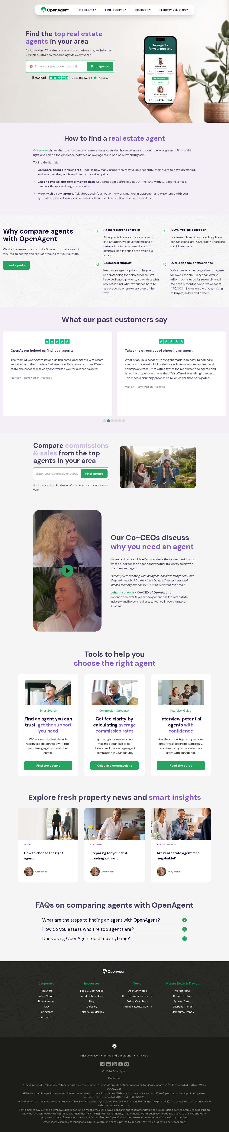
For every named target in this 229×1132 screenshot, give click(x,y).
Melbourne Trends (183, 1012)
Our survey (40, 150)
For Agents (46, 1012)
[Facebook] (102, 1064)
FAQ (46, 1006)
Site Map (142, 1055)
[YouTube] (114, 1064)
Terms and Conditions (117, 1055)
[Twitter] (120, 1064)
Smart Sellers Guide (91, 996)
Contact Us (46, 1017)
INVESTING (96, 844)
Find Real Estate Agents (137, 1006)
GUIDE (27, 844)
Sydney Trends (182, 1001)
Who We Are (46, 996)
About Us (46, 990)
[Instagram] (126, 1064)
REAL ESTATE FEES (166, 844)
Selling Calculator (137, 1001)
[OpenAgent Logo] (55, 10)
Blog (92, 1001)
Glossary (91, 1006)
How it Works (46, 1001)
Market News (183, 990)
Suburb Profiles (182, 996)
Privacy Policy (89, 1055)
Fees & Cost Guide (92, 990)
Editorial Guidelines (92, 1012)
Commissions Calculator (137, 996)
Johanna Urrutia (122, 592)
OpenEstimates (137, 990)
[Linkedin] (108, 1064)
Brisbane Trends (182, 1006)
